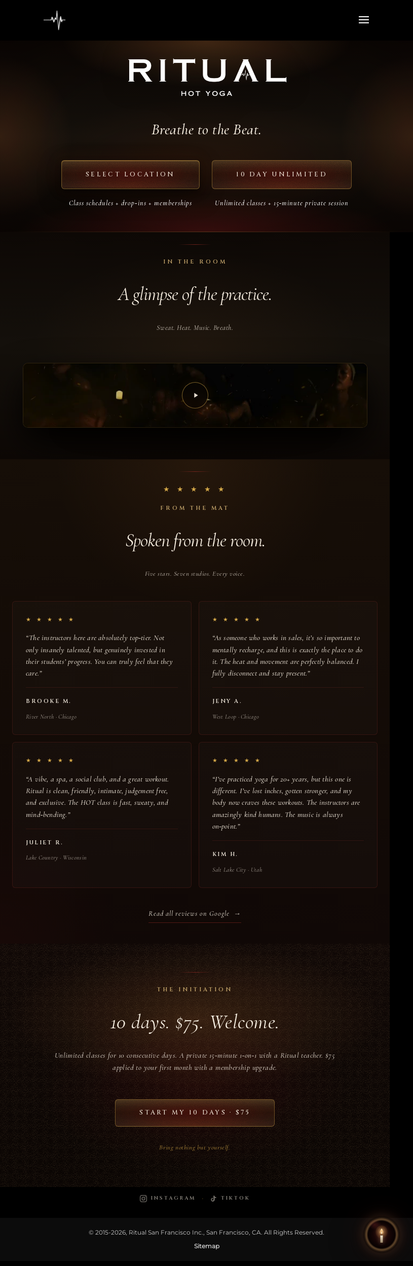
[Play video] (195, 397)
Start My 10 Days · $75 (195, 1117)
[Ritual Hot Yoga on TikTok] (230, 1204)
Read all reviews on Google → (194, 917)
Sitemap (206, 1251)
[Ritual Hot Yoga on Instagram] (168, 1204)
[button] (381, 1234)
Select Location (125, 175)
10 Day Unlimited (286, 175)
